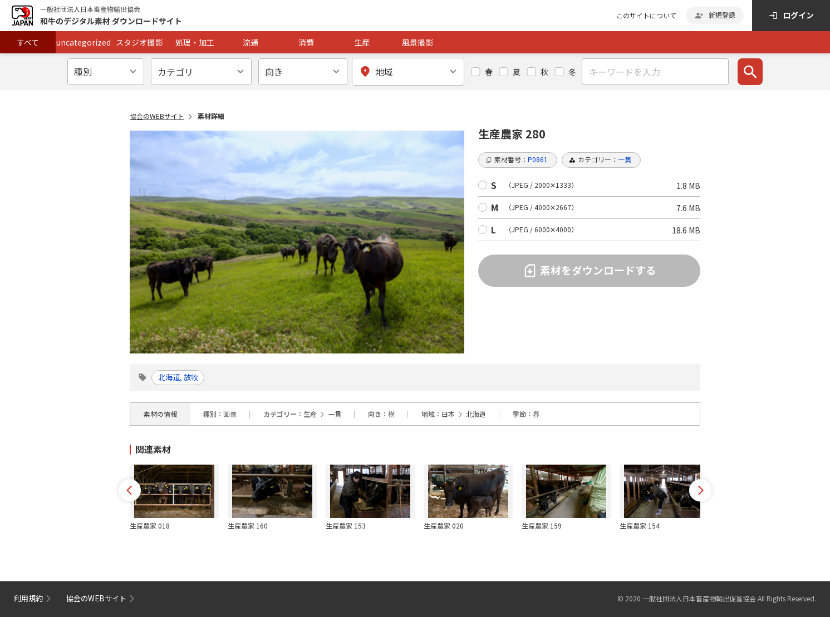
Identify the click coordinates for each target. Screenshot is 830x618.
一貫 (334, 415)
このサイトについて (646, 15)
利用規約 (29, 599)
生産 (362, 42)
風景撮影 (417, 42)
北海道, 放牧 (181, 377)
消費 (306, 42)
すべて (28, 42)
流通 (250, 42)
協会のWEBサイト (157, 116)
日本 (448, 415)
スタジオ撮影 (139, 42)
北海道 (476, 415)
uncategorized (83, 42)
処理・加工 (194, 42)
